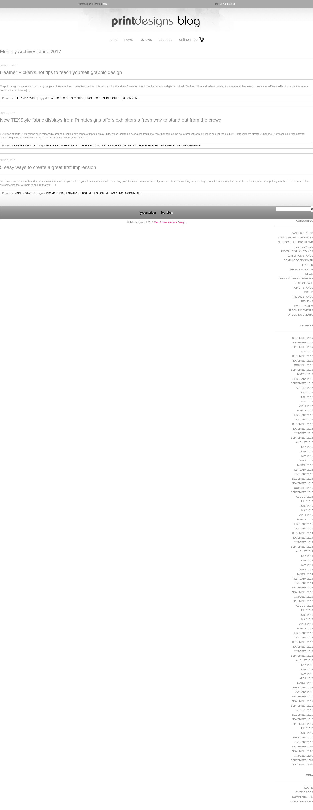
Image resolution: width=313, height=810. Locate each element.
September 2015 (302, 492)
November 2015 (302, 483)
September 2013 (302, 601)
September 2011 (302, 705)
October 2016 (303, 433)
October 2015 (303, 487)
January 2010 (304, 742)
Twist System (303, 305)
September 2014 (302, 546)
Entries (304, 792)
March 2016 (305, 465)
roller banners (58, 145)
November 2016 (302, 428)
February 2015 (303, 524)
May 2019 (307, 351)
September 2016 (302, 437)
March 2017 (305, 410)
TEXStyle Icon (116, 145)
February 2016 (303, 469)
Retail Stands (303, 296)
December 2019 (302, 337)
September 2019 (302, 346)
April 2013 (306, 623)
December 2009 (302, 746)
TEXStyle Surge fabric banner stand (154, 145)
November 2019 (302, 342)
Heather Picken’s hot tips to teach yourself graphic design (61, 72)
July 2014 (307, 555)
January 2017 (304, 419)
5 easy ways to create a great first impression (48, 167)
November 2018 (302, 360)
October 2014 (303, 542)
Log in (308, 787)
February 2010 (303, 737)
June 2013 (306, 614)
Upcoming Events (300, 310)
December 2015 (302, 478)
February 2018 (303, 378)
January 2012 (304, 691)
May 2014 (307, 564)
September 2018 (302, 369)
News (128, 40)
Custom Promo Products (295, 237)
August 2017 (304, 387)
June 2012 (306, 669)
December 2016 (302, 424)
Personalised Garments (295, 278)
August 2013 (304, 605)
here (104, 4)
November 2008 (302, 764)
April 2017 (306, 406)
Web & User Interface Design (169, 222)
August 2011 (304, 710)
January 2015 (304, 528)
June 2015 (306, 505)
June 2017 (306, 397)
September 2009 (302, 760)
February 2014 (303, 578)
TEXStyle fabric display (88, 145)
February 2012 (303, 687)
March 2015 (305, 519)
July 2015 (307, 501)
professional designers (103, 98)
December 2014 (302, 533)
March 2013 (305, 628)
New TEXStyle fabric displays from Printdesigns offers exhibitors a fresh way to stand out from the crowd (110, 120)
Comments (302, 796)
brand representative (62, 193)
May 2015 (307, 510)
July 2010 (307, 728)
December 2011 (302, 696)
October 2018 (303, 365)
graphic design (58, 98)
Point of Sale (303, 283)
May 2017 (307, 401)
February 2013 (303, 633)
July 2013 (307, 610)
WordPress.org (301, 801)
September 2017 (302, 383)
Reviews (146, 40)
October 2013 (303, 596)
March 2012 (305, 682)
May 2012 (307, 673)
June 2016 (306, 451)
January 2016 (304, 474)
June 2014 (306, 560)
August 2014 (304, 551)
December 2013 (302, 587)
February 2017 (303, 415)
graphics (77, 98)
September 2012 (302, 655)
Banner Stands (24, 145)
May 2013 (307, 619)
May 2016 (307, 455)
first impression (92, 193)
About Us (165, 40)
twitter (167, 212)
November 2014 (302, 537)
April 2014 (306, 569)
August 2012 (304, 660)
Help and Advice (25, 98)
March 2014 (305, 574)
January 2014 (304, 583)
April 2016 (306, 460)
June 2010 (306, 732)
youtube (148, 212)
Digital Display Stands (297, 251)
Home (112, 40)
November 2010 (302, 719)
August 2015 (304, 496)
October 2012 (303, 651)
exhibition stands (300, 255)
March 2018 (305, 374)
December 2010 (302, 714)
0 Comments (131, 98)
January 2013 (304, 637)
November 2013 (302, 592)
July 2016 (307, 446)
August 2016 (304, 442)
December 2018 (302, 356)
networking (114, 193)
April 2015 (306, 514)
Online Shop (188, 40)
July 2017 (307, 392)
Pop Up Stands (303, 287)
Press (308, 292)
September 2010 (302, 723)
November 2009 (302, 751)
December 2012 (302, 642)
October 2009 (303, 755)
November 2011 (302, 701)
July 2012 (307, 664)
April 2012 (306, 678)
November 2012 (302, 646)
